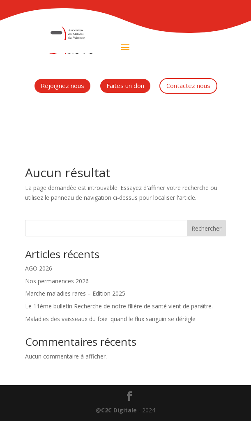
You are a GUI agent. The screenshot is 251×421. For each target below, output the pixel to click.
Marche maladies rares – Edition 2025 (75, 293)
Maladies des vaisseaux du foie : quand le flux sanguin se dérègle (110, 319)
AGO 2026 (38, 268)
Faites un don (125, 85)
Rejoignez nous (62, 85)
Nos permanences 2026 (57, 281)
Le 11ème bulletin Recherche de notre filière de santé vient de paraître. (119, 306)
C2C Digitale (119, 410)
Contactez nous (188, 85)
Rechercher (206, 228)
